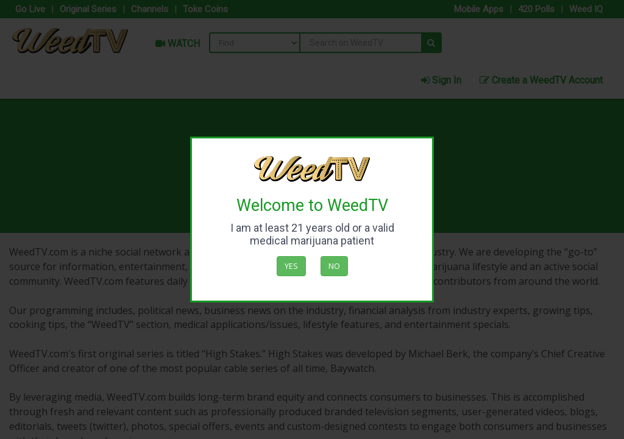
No (334, 265)
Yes (291, 265)
